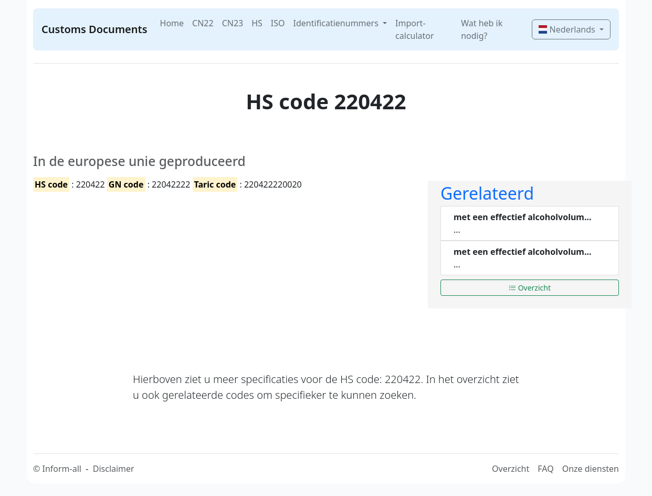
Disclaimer (113, 468)
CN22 (203, 23)
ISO (278, 23)
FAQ (545, 468)
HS (256, 23)
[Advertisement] (224, 272)
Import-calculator (414, 29)
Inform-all (61, 468)
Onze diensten (590, 468)
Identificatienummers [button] (337, 23)
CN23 (233, 23)
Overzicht (530, 288)
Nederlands (568, 29)
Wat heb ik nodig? (481, 29)
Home (172, 23)
